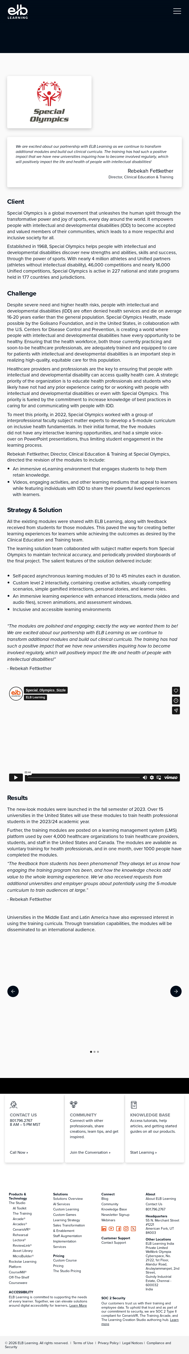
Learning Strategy (66, 1220)
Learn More (78, 1305)
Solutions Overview (68, 1198)
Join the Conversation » (90, 1152)
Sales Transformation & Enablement (69, 1228)
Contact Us (154, 1204)
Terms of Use (82, 1342)
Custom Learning (66, 1209)
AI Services (61, 1204)
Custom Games (64, 1214)
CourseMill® (18, 1272)
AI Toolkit (19, 1208)
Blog (104, 1198)
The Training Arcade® (22, 1216)
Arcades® (20, 1224)
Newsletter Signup (115, 1214)
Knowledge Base (114, 1209)
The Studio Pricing (67, 1270)
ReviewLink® (22, 1245)
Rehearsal (20, 1234)
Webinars (108, 1220)
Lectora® (19, 1240)
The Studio (17, 1202)
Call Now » (19, 1152)
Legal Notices (133, 1342)
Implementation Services (64, 1244)
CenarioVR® (22, 1229)
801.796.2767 (155, 1209)
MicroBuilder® (23, 1256)
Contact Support (113, 1242)
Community (109, 1204)
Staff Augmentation (67, 1235)
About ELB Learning (161, 1198)
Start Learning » (143, 1152)
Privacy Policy (109, 1342)
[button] (177, 11)
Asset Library (23, 1250)
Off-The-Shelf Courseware (19, 1280)
